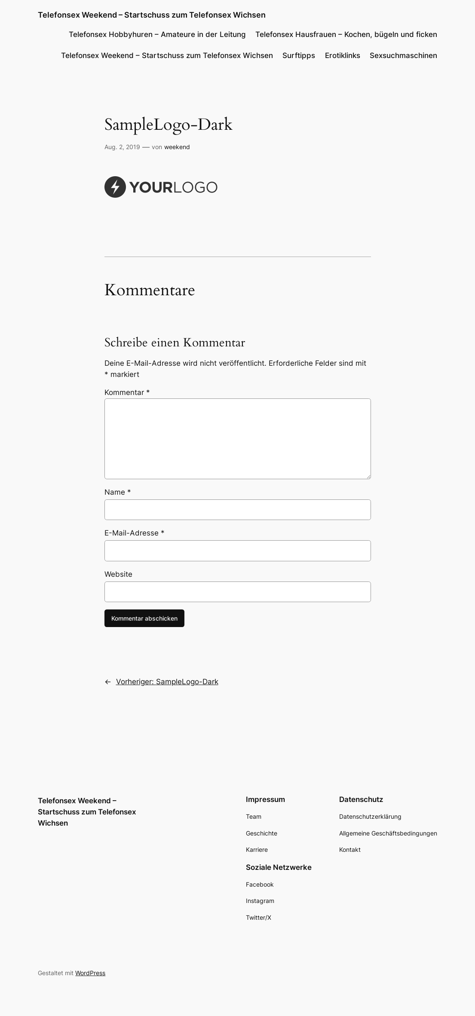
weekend (177, 146)
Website (118, 574)
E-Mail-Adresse (134, 533)
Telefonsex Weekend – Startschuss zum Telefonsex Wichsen (152, 14)
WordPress (90, 972)
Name (117, 492)
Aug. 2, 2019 (122, 146)
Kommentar (127, 392)
